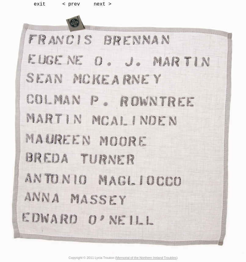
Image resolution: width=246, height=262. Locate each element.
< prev (71, 4)
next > (102, 4)
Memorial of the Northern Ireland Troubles (146, 258)
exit (39, 4)
